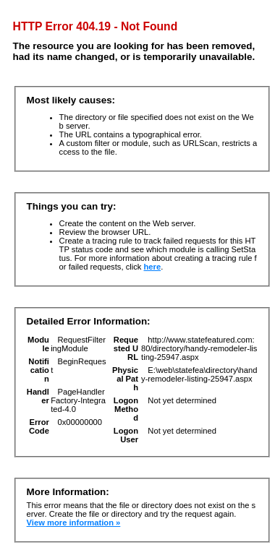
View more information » (74, 522)
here (152, 266)
